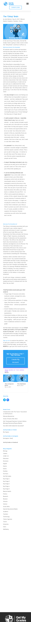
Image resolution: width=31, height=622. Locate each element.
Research (5, 496)
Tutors (20, 21)
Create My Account (15, 361)
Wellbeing (6, 529)
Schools (5, 501)
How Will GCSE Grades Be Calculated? (13, 426)
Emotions (5, 461)
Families (5, 471)
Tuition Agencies (7, 519)
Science (5, 504)
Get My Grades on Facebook (10, 442)
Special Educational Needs (10, 509)
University (5, 524)
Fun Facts (5, 473)
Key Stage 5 (6, 489)
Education (6, 458)
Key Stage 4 (6, 486)
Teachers (15, 21)
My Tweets (6, 432)
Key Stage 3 (6, 483)
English (5, 463)
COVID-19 (6, 456)
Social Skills (6, 506)
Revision (5, 499)
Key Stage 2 (6, 481)
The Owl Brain (21, 384)
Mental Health (7, 491)
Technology (6, 516)
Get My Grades (7, 476)
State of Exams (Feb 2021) (10, 418)
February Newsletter (8, 416)
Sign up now (6, 340)
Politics (5, 494)
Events (5, 466)
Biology (5, 451)
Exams (5, 468)
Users (4, 526)
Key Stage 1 (6, 478)
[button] (27, 4)
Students (10, 21)
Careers (5, 453)
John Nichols (8, 19)
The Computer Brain (9, 384)
